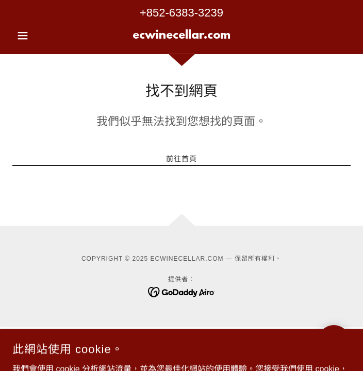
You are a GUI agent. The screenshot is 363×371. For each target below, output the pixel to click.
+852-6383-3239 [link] (181, 12)
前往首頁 (181, 159)
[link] (181, 35)
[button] (37, 35)
